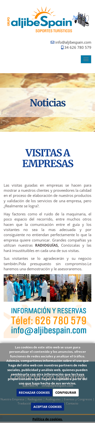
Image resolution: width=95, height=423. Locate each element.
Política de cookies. (47, 419)
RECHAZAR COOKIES (34, 392)
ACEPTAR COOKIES (47, 406)
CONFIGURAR (65, 392)
